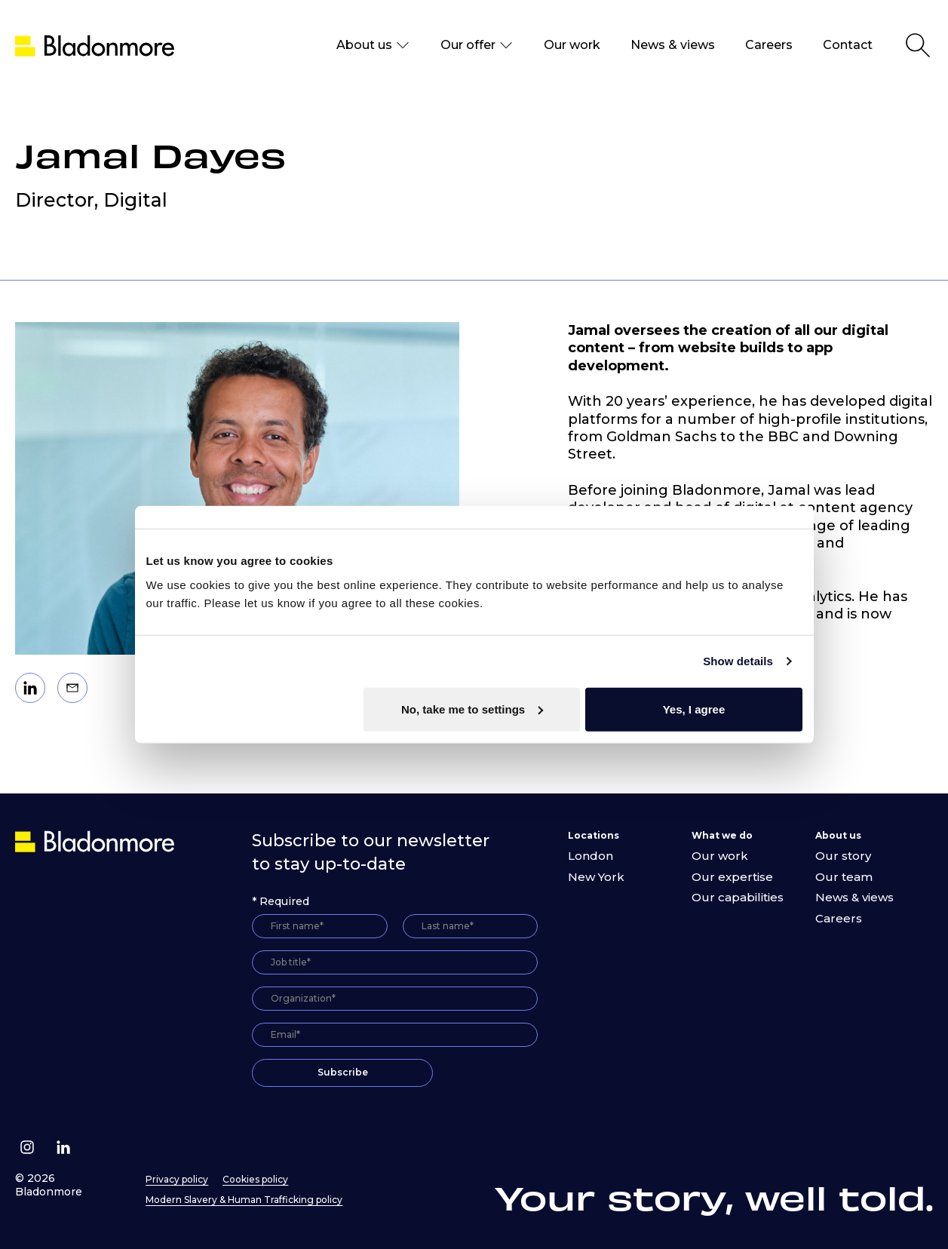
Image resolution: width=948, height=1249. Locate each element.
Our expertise (732, 877)
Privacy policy (177, 1179)
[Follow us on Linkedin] (63, 1147)
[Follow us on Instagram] (27, 1147)
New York (596, 877)
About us (373, 45)
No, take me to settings (472, 708)
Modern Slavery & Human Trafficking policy (244, 1199)
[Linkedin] (30, 688)
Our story (843, 856)
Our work (572, 45)
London (590, 856)
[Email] (72, 688)
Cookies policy (255, 1179)
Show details (738, 661)
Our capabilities (738, 897)
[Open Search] (918, 45)
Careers (769, 45)
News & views (672, 45)
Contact (848, 45)
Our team (844, 877)
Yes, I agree (694, 708)
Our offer (477, 45)
